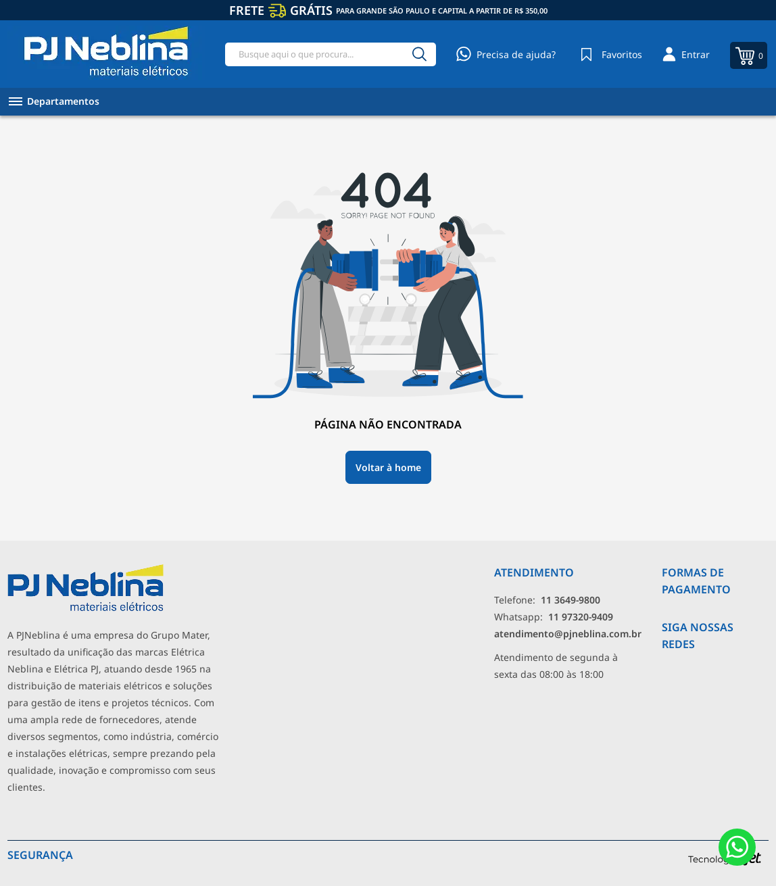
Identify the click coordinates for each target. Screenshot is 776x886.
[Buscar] (420, 54)
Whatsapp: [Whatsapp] (553, 616)
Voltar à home (388, 467)
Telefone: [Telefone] (547, 599)
